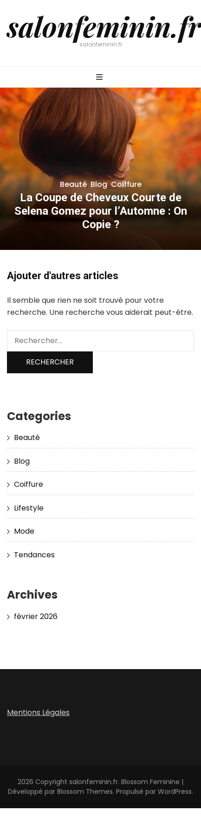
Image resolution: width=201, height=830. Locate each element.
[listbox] (100, 169)
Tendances (34, 554)
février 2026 (36, 616)
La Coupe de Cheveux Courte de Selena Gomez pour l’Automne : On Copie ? (100, 211)
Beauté (73, 184)
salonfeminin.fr (104, 26)
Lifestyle (29, 508)
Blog (99, 184)
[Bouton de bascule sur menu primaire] (100, 77)
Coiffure (126, 184)
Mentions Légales (38, 712)
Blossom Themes (85, 791)
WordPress (175, 791)
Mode (24, 531)
